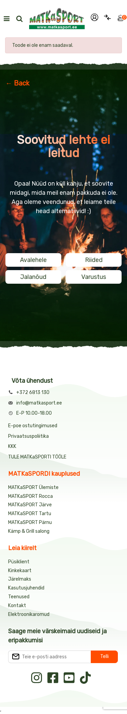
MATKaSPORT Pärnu (30, 522)
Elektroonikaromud (28, 614)
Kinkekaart (19, 571)
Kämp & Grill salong (28, 531)
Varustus (93, 277)
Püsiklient (18, 562)
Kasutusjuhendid (26, 588)
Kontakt (17, 605)
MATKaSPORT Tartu (29, 513)
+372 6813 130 (32, 392)
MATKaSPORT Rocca (30, 496)
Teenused (18, 597)
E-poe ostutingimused (32, 426)
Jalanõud (33, 277)
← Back (17, 83)
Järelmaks (19, 579)
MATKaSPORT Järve (30, 505)
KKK (12, 446)
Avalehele (33, 260)
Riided (94, 260)
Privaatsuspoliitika (28, 436)
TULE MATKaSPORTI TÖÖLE (37, 457)
